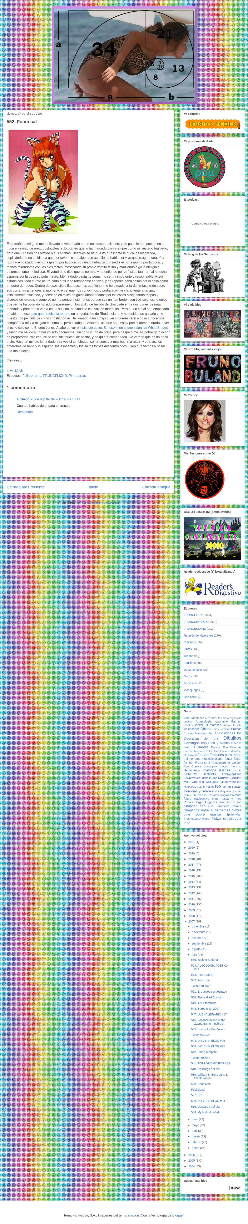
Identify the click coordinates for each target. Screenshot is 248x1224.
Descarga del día (201, 738)
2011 (192, 898)
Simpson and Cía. (199, 806)
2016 (192, 870)
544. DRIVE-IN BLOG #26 (208, 1040)
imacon (133, 1215)
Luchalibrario (209, 778)
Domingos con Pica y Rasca (207, 743)
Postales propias (218, 795)
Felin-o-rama (32, 375)
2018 (192, 859)
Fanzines (190, 662)
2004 (192, 1166)
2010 (192, 904)
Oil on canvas (232, 786)
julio (195, 954)
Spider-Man (233, 814)
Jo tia (237, 770)
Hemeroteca (192, 770)
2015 (192, 876)
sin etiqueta (232, 819)
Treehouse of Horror (197, 818)
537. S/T (196, 1095)
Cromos (236, 729)
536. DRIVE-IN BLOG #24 (208, 1100)
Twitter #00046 (200, 986)
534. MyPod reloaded (205, 1112)
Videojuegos (192, 690)
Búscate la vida (232, 725)
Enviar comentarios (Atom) (99, 503)
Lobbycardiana (231, 774)
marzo (196, 1136)
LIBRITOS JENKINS (200, 774)
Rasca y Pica (230, 798)
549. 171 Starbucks (203, 1003)
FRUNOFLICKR (55, 375)
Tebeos (188, 656)
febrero (197, 1142)
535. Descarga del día (205, 1106)
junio (195, 1119)
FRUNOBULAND (195, 628)
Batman (236, 721)
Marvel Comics (229, 778)
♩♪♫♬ (187, 822)
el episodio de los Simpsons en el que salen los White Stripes (122, 327)
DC (239, 733)
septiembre (199, 943)
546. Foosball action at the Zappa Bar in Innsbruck (208, 1021)
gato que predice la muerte (50, 313)
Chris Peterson (221, 729)
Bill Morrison (213, 725)
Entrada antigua (156, 487)
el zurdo (23, 399)
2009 (192, 910)
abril (195, 1130)
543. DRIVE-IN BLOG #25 (208, 1046)
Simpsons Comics (229, 806)
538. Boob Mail (200, 1084)
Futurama (202, 763)
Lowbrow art (192, 778)
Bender (198, 725)
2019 (192, 853)
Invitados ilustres (216, 770)
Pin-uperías (77, 375)
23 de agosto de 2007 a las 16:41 (55, 399)
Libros (188, 649)
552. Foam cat (200, 980)
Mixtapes (212, 781)
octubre (197, 938)
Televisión (190, 683)
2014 (192, 881)
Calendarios (191, 729)
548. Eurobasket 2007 (205, 1008)
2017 (192, 864)
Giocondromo (221, 762)
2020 (192, 847)
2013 (192, 887)
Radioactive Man (206, 798)
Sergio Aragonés (206, 802)
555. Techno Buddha (204, 959)
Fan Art (203, 755)
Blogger (178, 1215)
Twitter (217, 819)
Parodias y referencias (201, 791)
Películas (190, 642)
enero (196, 1148)
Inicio (93, 487)
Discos (188, 676)
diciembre (198, 926)
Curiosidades (225, 733)
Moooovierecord (230, 781)
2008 (192, 915)
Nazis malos (205, 786)
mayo (196, 1125)
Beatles (188, 725)
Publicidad (198, 1089)
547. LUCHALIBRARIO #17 (209, 1014)
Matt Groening (194, 781)
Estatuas (235, 747)
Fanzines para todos (225, 755)
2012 (192, 893)
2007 (192, 921)
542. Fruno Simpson (204, 1052)
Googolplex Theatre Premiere (222, 766)
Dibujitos (232, 738)
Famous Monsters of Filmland (201, 751)
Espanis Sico (219, 747)
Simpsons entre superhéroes (207, 810)
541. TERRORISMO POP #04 (210, 1063)
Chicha (205, 729)
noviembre (199, 932)
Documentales (193, 669)
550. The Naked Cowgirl (206, 997)
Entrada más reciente (26, 487)
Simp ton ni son (230, 802)
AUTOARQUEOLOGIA (217, 718)
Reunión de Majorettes (198, 635)
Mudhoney (190, 787)
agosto (196, 949)
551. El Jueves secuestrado (209, 991)
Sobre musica (208, 814)
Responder (25, 412)
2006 (192, 1155)
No (218, 786)
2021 (192, 842)
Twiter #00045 (200, 1035)
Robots (188, 802)
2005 (192, 1160)
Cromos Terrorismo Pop (198, 733)
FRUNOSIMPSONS (197, 621)
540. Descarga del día (205, 1069)
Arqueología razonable (212, 721)
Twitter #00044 (200, 1057)
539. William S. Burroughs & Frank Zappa (209, 1076)
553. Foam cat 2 (201, 974)
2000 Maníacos (194, 718)
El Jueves (200, 747)
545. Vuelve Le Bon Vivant (208, 1029)
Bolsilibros (190, 697)
